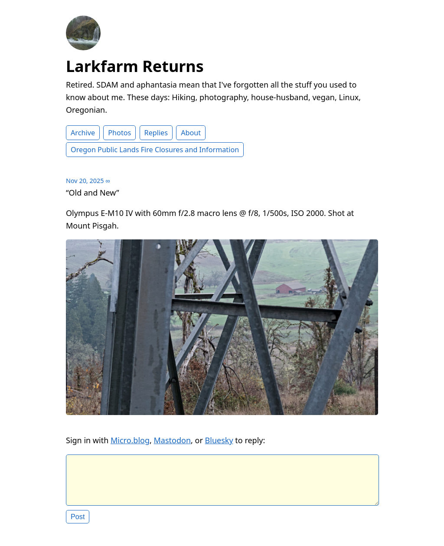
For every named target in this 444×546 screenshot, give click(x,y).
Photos (119, 132)
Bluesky (219, 440)
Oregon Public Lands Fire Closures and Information (155, 149)
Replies (156, 132)
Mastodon (172, 440)
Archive (83, 132)
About (191, 132)
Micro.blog (130, 440)
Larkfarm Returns (135, 66)
